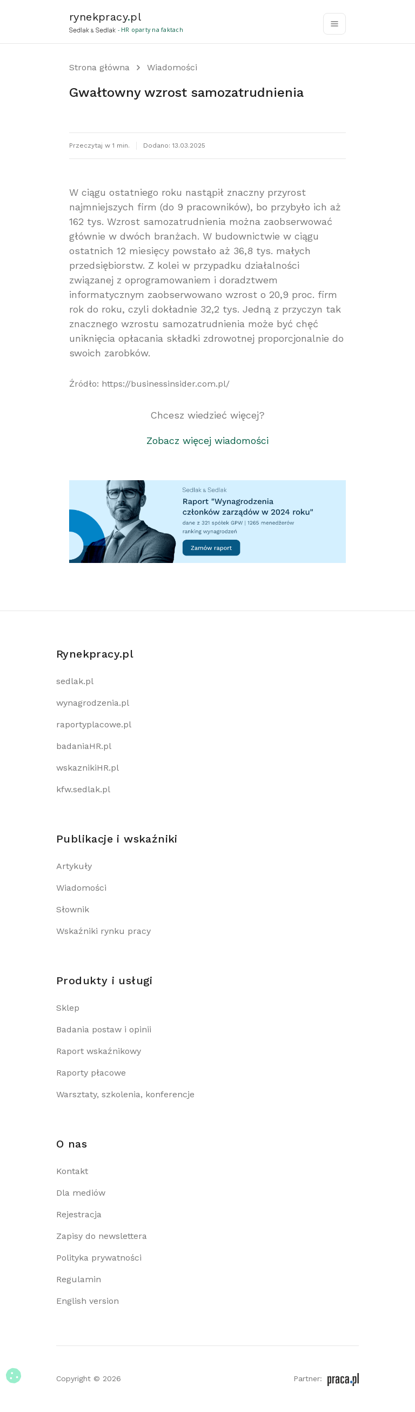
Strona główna (99, 67)
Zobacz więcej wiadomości (207, 440)
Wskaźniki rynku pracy (103, 931)
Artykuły (74, 866)
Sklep (67, 1008)
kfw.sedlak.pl (83, 789)
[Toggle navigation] (334, 24)
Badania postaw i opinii (103, 1029)
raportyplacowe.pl (93, 724)
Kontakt (72, 1171)
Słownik (72, 909)
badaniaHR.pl (83, 746)
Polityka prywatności (99, 1257)
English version (87, 1301)
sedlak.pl (74, 681)
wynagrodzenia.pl (92, 703)
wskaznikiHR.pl (87, 768)
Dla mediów (80, 1193)
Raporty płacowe (91, 1073)
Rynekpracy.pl (94, 653)
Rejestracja (79, 1214)
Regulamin (78, 1279)
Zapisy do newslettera (101, 1236)
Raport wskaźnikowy (98, 1051)
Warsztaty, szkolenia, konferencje (125, 1094)
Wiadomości (172, 67)
